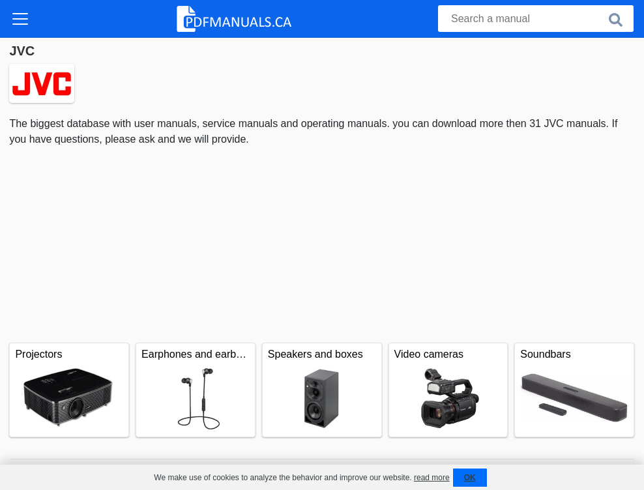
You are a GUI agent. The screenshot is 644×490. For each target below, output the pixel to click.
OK (470, 477)
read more (432, 477)
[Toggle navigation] (20, 19)
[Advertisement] (321, 245)
